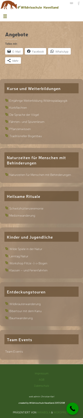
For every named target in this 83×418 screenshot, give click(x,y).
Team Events (14, 351)
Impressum (41, 373)
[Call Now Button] (72, 409)
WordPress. (62, 412)
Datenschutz (41, 385)
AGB (41, 379)
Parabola (43, 412)
